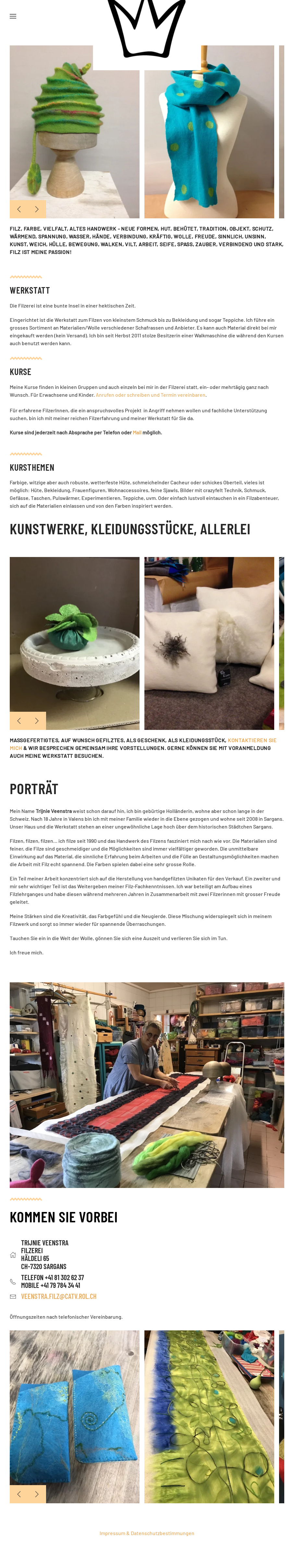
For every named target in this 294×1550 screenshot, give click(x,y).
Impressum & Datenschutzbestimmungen (147, 1533)
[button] (13, 16)
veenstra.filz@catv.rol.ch (59, 1296)
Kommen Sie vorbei (64, 1216)
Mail (137, 432)
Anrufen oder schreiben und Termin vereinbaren (150, 395)
